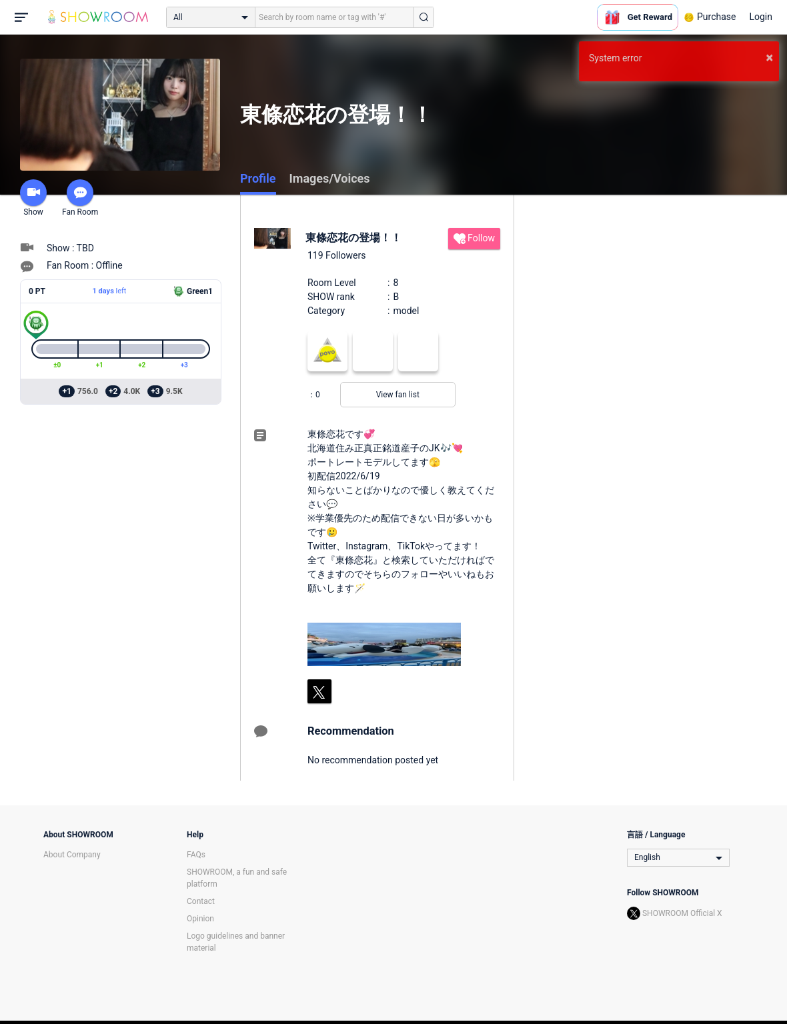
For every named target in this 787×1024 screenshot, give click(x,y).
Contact (201, 901)
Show (33, 198)
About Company (72, 854)
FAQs (196, 854)
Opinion (200, 918)
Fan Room (80, 198)
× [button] (769, 57)
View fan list (398, 394)
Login (760, 16)
